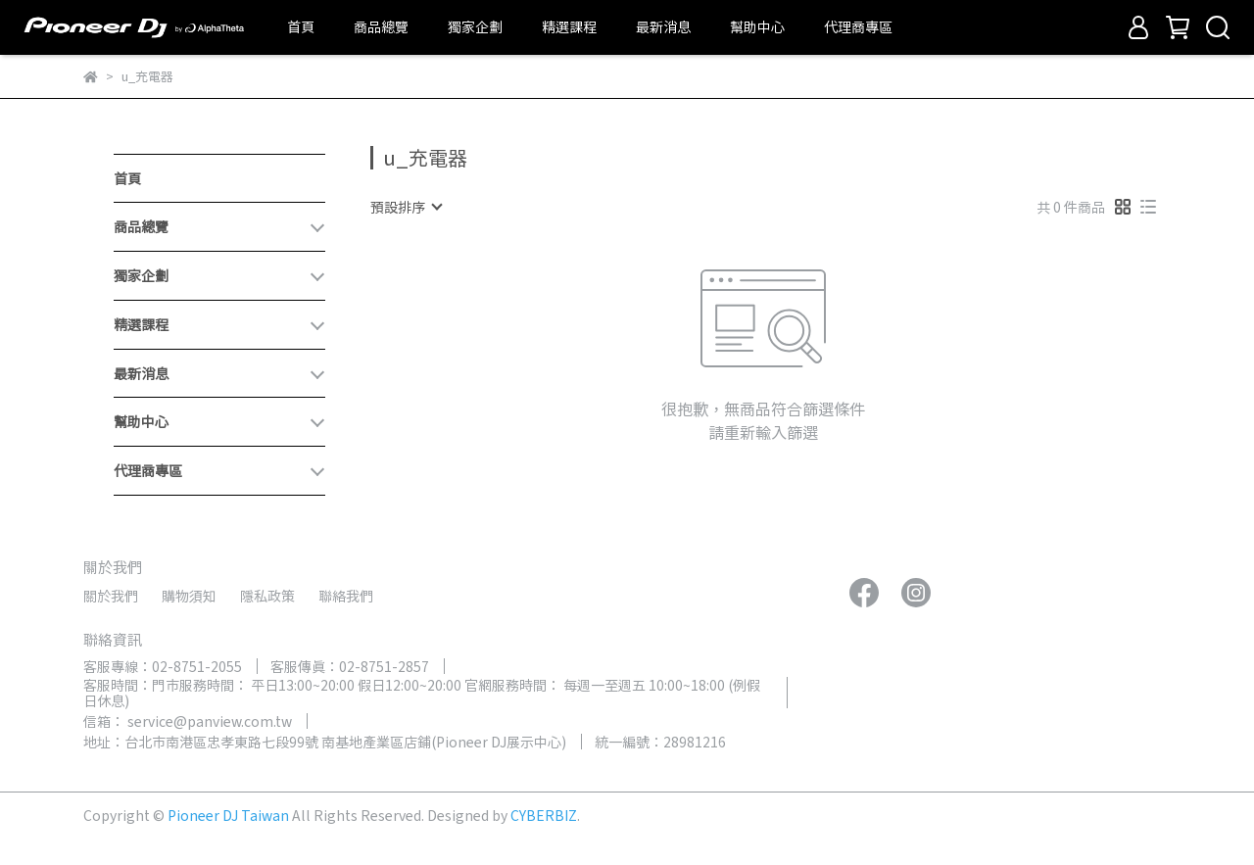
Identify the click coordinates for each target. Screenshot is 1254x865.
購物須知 (189, 595)
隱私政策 (267, 595)
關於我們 (110, 595)
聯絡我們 (345, 595)
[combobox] (405, 206)
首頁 (300, 26)
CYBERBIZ (543, 815)
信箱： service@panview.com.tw (187, 721)
